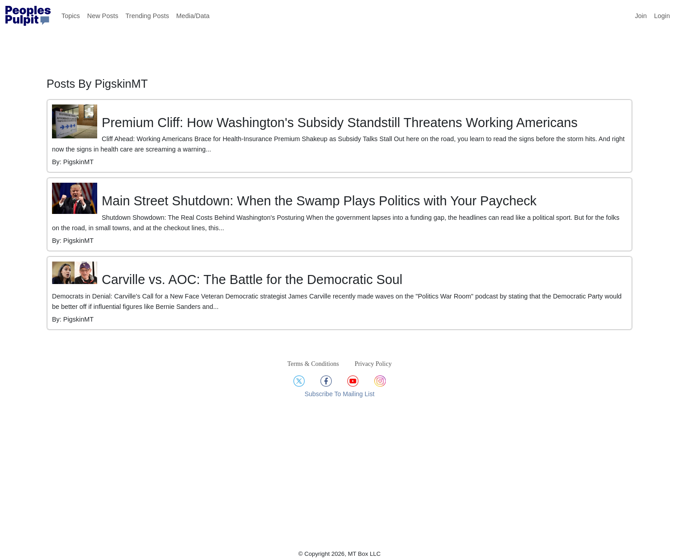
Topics (70, 15)
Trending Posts (147, 15)
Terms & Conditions (313, 363)
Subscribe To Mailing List (340, 394)
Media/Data (193, 15)
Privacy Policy (372, 363)
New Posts (102, 15)
